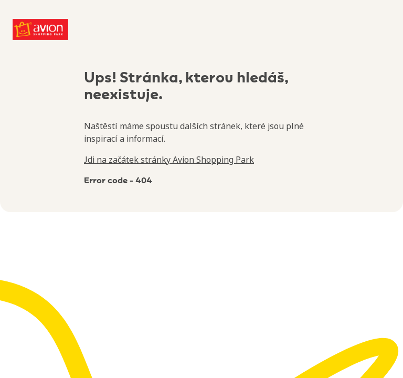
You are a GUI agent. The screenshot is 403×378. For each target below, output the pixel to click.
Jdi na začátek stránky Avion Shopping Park (169, 159)
